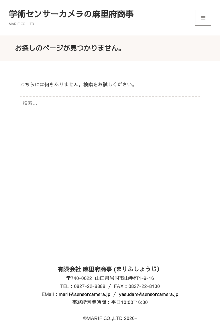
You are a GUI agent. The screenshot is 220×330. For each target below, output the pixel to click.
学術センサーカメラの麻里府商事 (71, 13)
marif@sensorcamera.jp (84, 294)
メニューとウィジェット (203, 25)
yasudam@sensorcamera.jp (148, 294)
